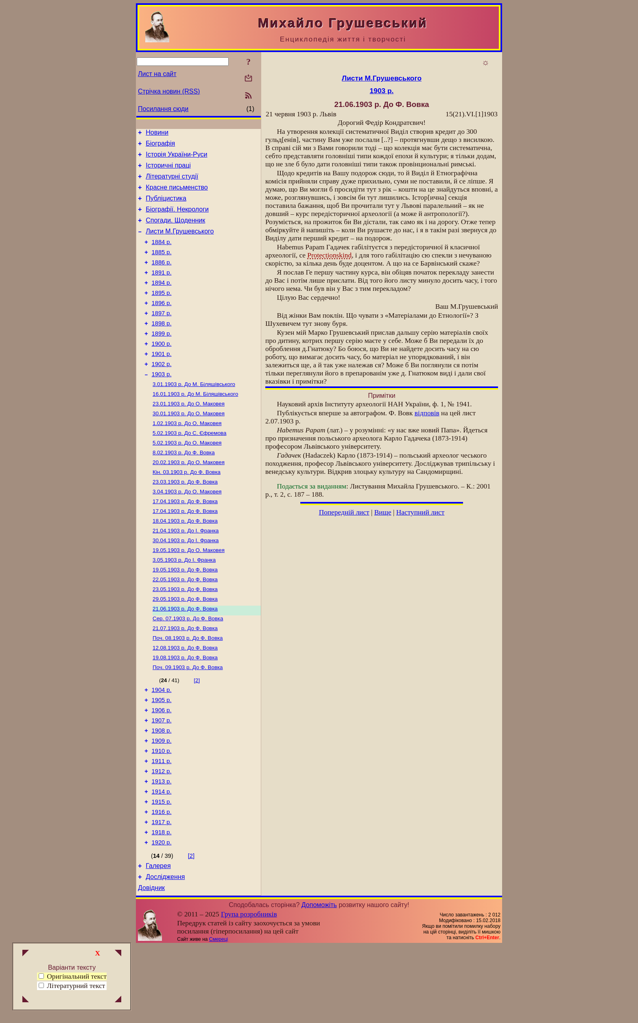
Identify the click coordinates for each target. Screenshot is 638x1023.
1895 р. (162, 312)
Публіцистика (166, 206)
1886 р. (162, 278)
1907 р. (162, 779)
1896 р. (162, 324)
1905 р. (162, 756)
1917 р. (162, 893)
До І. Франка (186, 573)
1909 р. (162, 801)
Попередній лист (344, 512)
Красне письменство (177, 194)
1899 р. (162, 358)
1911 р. (162, 824)
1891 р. (162, 289)
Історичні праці (168, 170)
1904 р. (162, 745)
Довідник (151, 964)
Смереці (218, 1016)
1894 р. (162, 301)
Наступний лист (420, 512)
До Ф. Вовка (184, 488)
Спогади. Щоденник (175, 231)
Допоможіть (319, 981)
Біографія (160, 145)
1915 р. (162, 870)
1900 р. (162, 369)
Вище (382, 512)
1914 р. (162, 858)
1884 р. (162, 255)
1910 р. (162, 813)
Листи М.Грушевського (180, 243)
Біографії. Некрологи (177, 219)
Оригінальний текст (73, 976)
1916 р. (162, 881)
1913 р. (162, 847)
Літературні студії (172, 182)
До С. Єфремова (189, 467)
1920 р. (162, 915)
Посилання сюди (163, 108)
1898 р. (162, 346)
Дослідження (165, 952)
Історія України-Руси (176, 158)
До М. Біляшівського (194, 414)
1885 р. (162, 267)
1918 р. (162, 904)
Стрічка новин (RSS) (169, 91)
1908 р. (162, 790)
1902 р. (162, 392)
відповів (427, 413)
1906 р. (162, 767)
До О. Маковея (189, 435)
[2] (197, 734)
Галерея (158, 940)
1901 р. (162, 380)
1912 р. (162, 836)
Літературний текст (76, 986)
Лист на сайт (157, 73)
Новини (157, 133)
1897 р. (162, 335)
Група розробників (249, 991)
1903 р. (162, 403)
